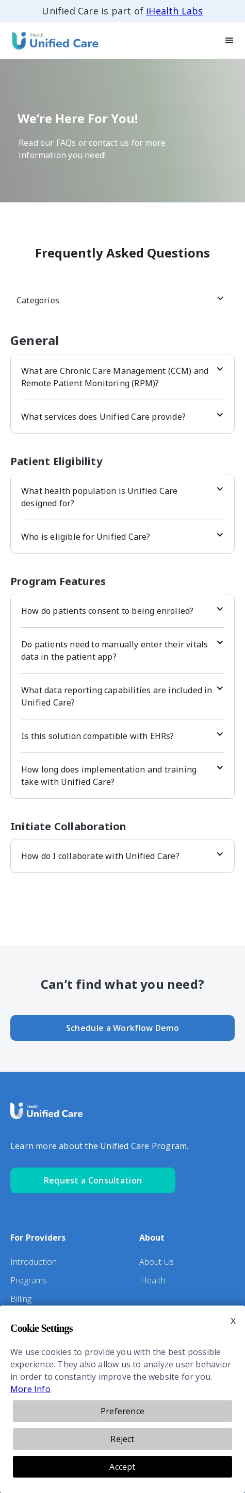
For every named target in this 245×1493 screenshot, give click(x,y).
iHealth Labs (174, 11)
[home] (51, 40)
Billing (20, 1299)
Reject (122, 1439)
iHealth (152, 1280)
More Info (30, 1389)
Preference (122, 1411)
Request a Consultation (93, 1180)
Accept (122, 1466)
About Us (156, 1261)
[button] (229, 40)
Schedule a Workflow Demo (122, 1028)
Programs (28, 1280)
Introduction (33, 1261)
